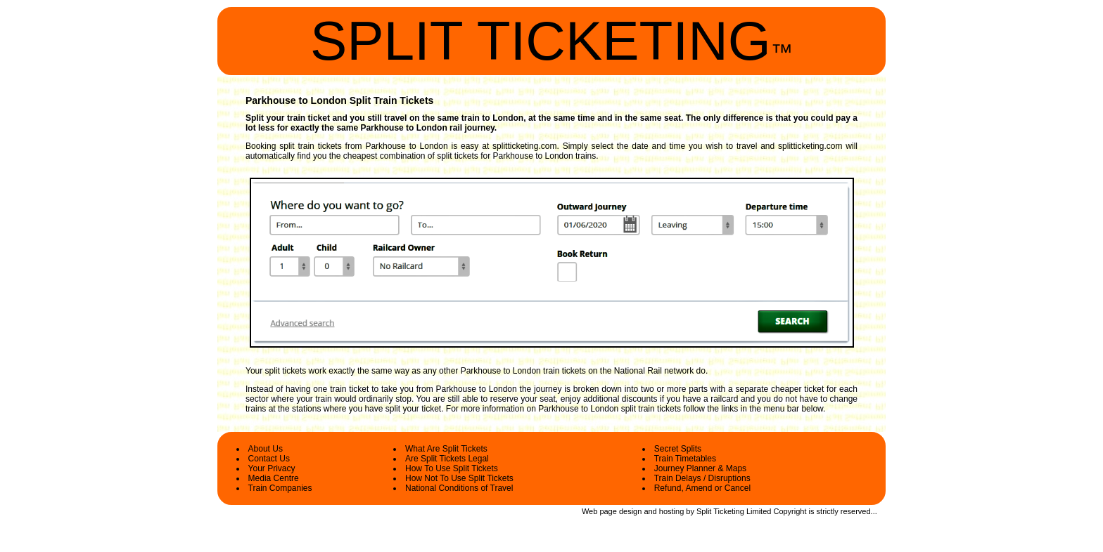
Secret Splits (677, 449)
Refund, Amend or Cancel (702, 488)
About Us (265, 449)
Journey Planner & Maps (700, 468)
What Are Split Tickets (446, 449)
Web (589, 511)
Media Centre (273, 478)
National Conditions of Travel (459, 488)
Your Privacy (271, 468)
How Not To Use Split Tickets (459, 478)
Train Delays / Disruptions (702, 478)
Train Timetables (685, 459)
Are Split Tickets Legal (447, 459)
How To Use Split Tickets (451, 468)
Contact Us (269, 459)
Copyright (789, 511)
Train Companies (280, 488)
